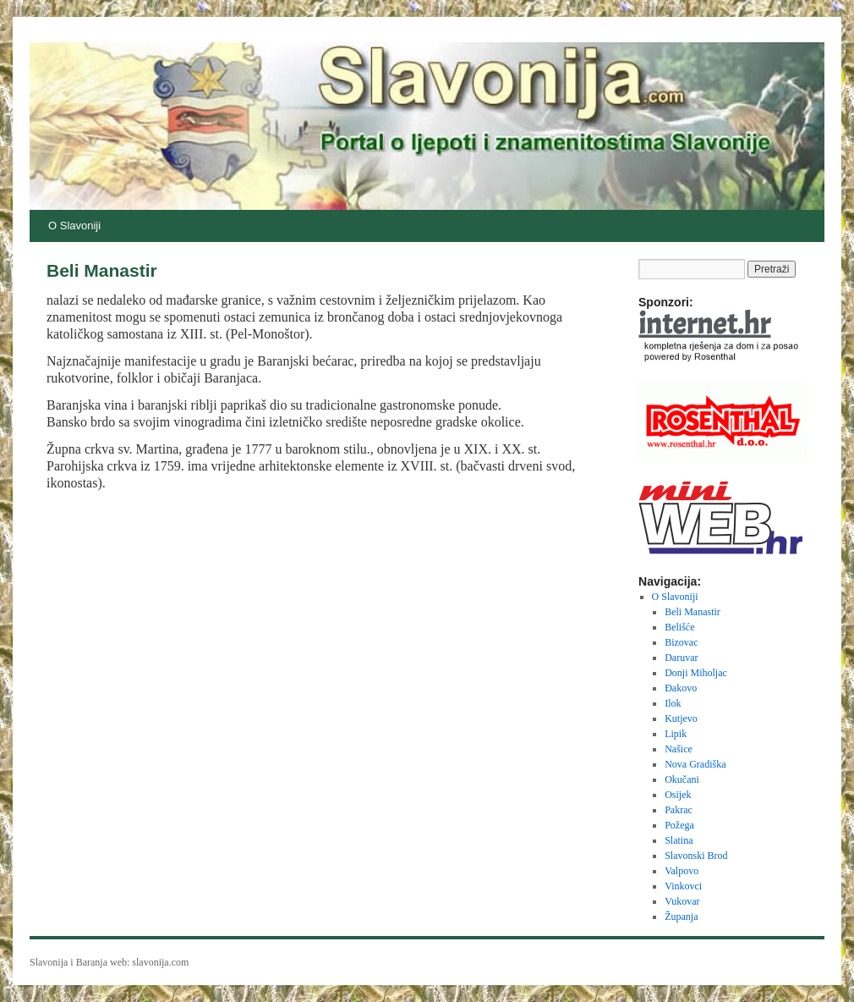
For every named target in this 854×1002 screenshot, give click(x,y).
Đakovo (681, 688)
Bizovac (681, 642)
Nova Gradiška (695, 764)
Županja (681, 916)
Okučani (682, 779)
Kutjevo (681, 718)
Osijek (678, 795)
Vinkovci (683, 886)
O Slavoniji (74, 225)
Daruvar (681, 657)
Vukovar (682, 901)
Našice (679, 749)
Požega (679, 825)
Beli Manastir (692, 612)
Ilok (673, 703)
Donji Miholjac (696, 673)
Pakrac (679, 810)
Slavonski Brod (696, 856)
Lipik (676, 734)
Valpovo (681, 871)
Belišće (679, 627)
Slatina (679, 840)
